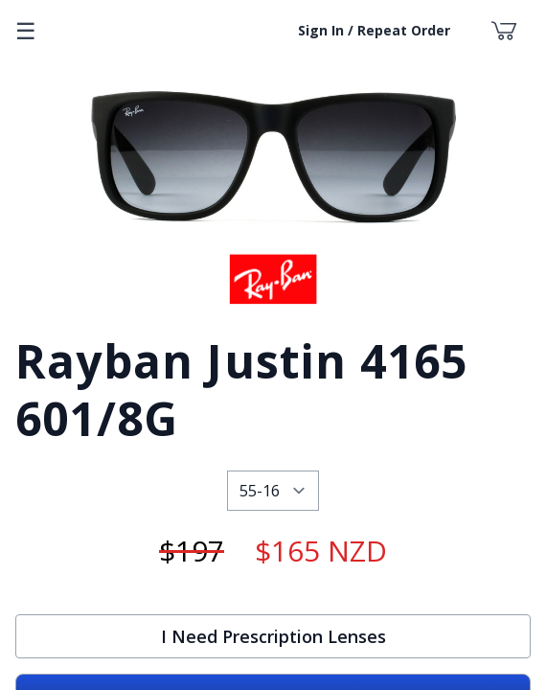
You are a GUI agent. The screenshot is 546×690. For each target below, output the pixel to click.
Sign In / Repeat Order (374, 30)
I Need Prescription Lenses (273, 636)
